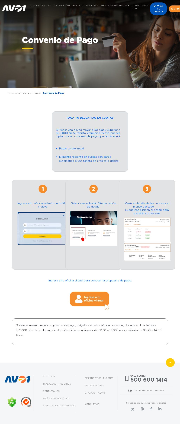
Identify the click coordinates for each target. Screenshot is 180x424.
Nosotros (49, 376)
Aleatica (90, 393)
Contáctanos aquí (140, 7)
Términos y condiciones (99, 378)
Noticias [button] (91, 5)
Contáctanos (51, 391)
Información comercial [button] (67, 5)
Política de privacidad (56, 398)
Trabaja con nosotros (57, 384)
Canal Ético (92, 404)
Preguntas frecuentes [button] (114, 5)
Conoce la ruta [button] (39, 5)
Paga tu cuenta (158, 9)
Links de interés (94, 385)
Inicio (38, 93)
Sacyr (101, 393)
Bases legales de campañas (59, 406)
